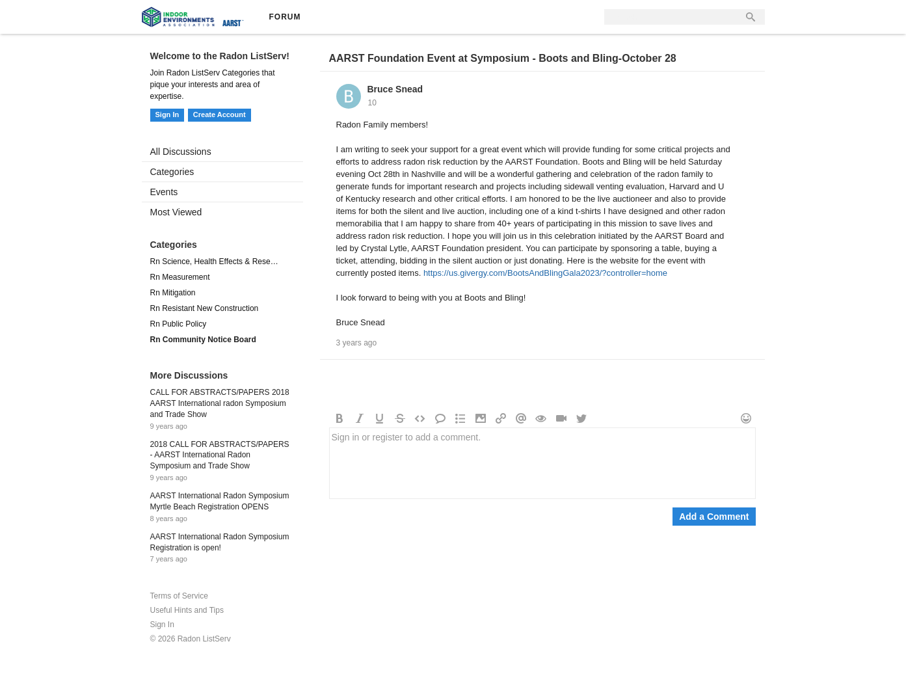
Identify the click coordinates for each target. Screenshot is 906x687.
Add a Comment (714, 516)
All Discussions (180, 151)
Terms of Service (179, 595)
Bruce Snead (395, 89)
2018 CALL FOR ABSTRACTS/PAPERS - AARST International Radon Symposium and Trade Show (219, 455)
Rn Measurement (180, 277)
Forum (285, 16)
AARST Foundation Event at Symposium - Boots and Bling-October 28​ (502, 58)
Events (164, 192)
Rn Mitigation (173, 292)
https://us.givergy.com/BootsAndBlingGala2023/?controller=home (545, 273)
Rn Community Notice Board (203, 339)
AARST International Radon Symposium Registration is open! (219, 542)
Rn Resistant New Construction (204, 308)
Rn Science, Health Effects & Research (216, 261)
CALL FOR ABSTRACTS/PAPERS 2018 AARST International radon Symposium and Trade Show (219, 403)
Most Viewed (176, 212)
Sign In (167, 114)
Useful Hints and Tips (187, 610)
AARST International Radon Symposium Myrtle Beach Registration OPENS (219, 501)
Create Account (219, 114)
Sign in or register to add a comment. (542, 463)
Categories (172, 172)
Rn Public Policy (178, 324)
